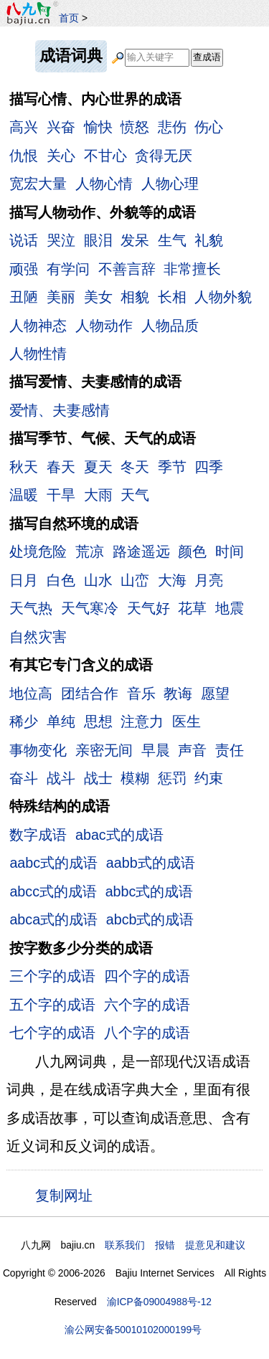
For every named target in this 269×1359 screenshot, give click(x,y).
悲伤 (172, 127)
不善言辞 (127, 269)
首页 (69, 18)
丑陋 (23, 297)
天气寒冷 (89, 608)
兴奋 (61, 127)
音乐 (141, 693)
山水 (98, 580)
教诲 (178, 693)
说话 (23, 240)
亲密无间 (104, 750)
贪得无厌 (163, 156)
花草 (192, 608)
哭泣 (61, 240)
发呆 (135, 240)
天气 (135, 495)
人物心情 (104, 183)
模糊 (135, 778)
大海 (172, 580)
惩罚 (172, 778)
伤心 (208, 127)
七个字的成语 (52, 1033)
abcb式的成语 (150, 919)
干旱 (61, 495)
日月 (23, 580)
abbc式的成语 (149, 891)
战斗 (61, 778)
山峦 (135, 580)
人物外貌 (223, 297)
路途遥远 (141, 551)
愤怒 (135, 127)
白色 (61, 580)
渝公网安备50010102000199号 (133, 1329)
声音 (192, 750)
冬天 (135, 467)
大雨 (98, 495)
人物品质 (170, 325)
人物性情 (38, 353)
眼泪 (98, 240)
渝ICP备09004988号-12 (159, 1301)
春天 (61, 467)
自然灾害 (38, 637)
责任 (229, 750)
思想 (98, 721)
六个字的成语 (147, 1005)
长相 (172, 297)
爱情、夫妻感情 (59, 410)
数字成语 (38, 835)
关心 (61, 156)
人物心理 (170, 183)
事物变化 (38, 750)
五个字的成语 (52, 1005)
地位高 (30, 693)
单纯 (61, 721)
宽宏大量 (38, 183)
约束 (208, 778)
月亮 (208, 580)
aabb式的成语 (150, 863)
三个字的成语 (52, 976)
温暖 (23, 495)
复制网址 (67, 1194)
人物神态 (38, 325)
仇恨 (23, 156)
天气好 (148, 608)
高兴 (23, 127)
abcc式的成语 (53, 891)
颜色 (192, 551)
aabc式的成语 (53, 863)
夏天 (98, 467)
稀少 (23, 721)
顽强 (23, 269)
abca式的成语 (53, 919)
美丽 (61, 297)
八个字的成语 (147, 1033)
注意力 (142, 721)
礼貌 (208, 240)
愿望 (215, 693)
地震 (229, 608)
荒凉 (89, 551)
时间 (229, 551)
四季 (208, 467)
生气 (172, 240)
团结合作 (89, 693)
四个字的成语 (147, 976)
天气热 (30, 608)
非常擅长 (192, 269)
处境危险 (38, 551)
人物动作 (104, 325)
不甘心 (105, 156)
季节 (172, 467)
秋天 (23, 467)
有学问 (68, 269)
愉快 (98, 127)
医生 (186, 721)
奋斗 (23, 778)
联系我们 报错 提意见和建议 (175, 1245)
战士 (98, 778)
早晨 (155, 750)
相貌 (135, 297)
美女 (98, 297)
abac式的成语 (119, 835)
